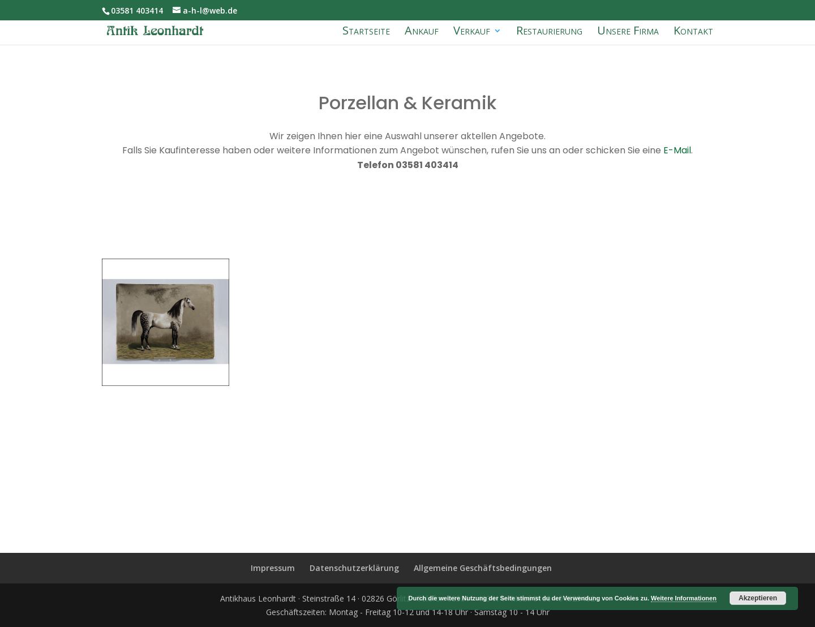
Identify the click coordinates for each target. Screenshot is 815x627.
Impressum (273, 567)
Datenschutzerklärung (354, 567)
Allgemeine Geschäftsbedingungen (483, 567)
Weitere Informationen (684, 598)
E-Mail (676, 150)
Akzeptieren (758, 598)
